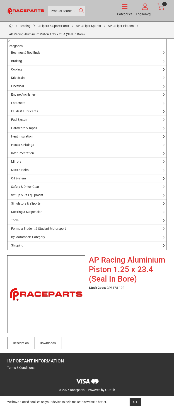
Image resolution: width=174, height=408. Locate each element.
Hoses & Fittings (22, 145)
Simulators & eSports (26, 203)
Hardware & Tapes (24, 128)
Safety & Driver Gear (25, 186)
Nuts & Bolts (20, 170)
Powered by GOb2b (101, 390)
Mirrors (16, 161)
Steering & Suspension (26, 212)
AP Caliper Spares (88, 26)
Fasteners (18, 103)
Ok (135, 402)
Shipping (17, 245)
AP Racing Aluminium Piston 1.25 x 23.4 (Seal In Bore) (47, 34)
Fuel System (19, 119)
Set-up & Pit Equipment (27, 195)
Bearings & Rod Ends (25, 52)
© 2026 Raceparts (72, 390)
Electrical (17, 86)
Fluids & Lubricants (24, 111)
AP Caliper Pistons (121, 26)
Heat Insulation (22, 136)
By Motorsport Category (28, 237)
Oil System (18, 178)
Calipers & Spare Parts (53, 26)
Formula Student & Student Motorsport (38, 228)
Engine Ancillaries (23, 94)
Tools (15, 220)
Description (21, 343)
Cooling (16, 69)
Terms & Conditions (20, 367)
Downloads (48, 343)
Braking (25, 26)
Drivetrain (18, 78)
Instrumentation (22, 153)
